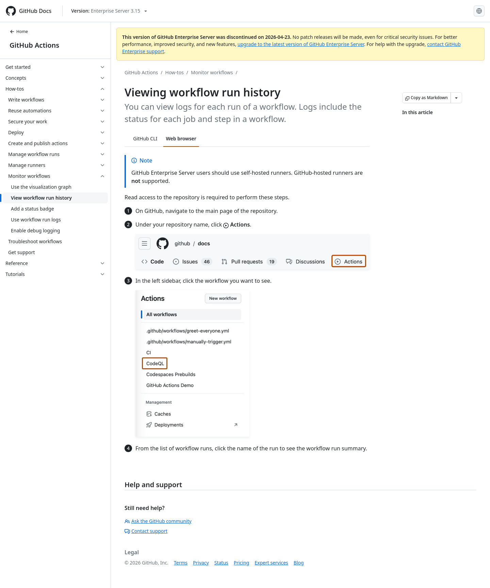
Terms (180, 562)
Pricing (241, 562)
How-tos (174, 72)
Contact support (146, 531)
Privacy (201, 562)
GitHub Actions (34, 45)
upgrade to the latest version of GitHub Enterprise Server (301, 44)
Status (221, 562)
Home (19, 31)
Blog (299, 562)
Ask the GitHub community (158, 521)
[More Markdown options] (456, 97)
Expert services (271, 562)
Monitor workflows (212, 72)
